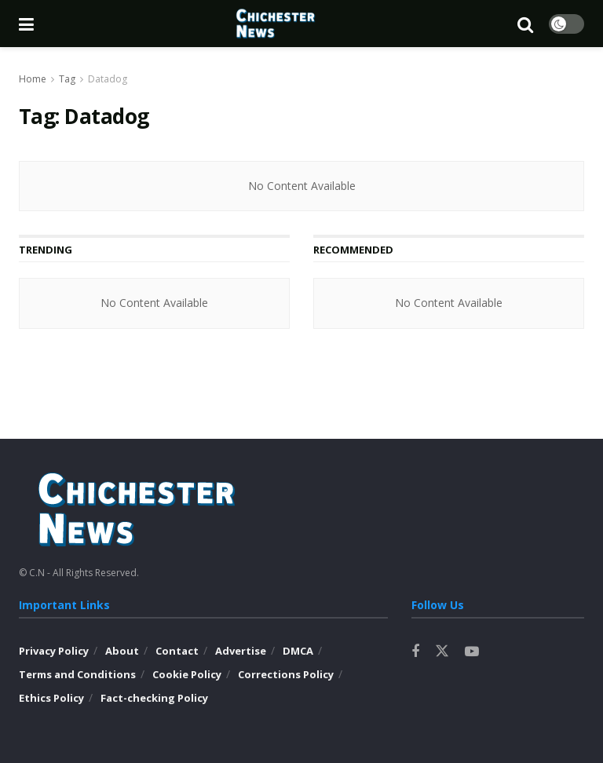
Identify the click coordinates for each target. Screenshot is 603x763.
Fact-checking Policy (154, 698)
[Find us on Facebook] (415, 652)
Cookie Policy (186, 674)
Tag (67, 79)
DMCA (298, 651)
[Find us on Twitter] (442, 651)
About (122, 651)
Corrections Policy (286, 674)
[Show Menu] (26, 23)
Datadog (107, 79)
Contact (177, 651)
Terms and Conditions (77, 674)
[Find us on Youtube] (472, 652)
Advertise (240, 651)
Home (32, 79)
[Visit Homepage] (275, 23)
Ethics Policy (51, 698)
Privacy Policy (54, 651)
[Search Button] (525, 23)
